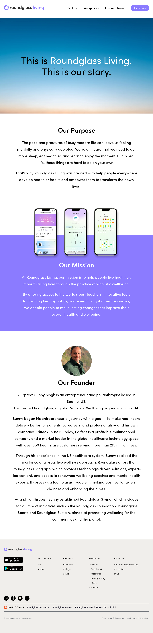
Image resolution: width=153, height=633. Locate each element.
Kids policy (144, 618)
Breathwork (96, 569)
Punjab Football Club (106, 607)
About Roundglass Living (126, 564)
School (66, 573)
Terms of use (119, 618)
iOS (39, 564)
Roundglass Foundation (38, 607)
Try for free (140, 7)
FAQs (116, 573)
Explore (72, 8)
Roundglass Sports (84, 607)
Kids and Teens (114, 8)
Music (94, 582)
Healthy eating (98, 578)
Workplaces (91, 8)
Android (41, 569)
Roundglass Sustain (62, 607)
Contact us (119, 569)
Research (93, 587)
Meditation (96, 573)
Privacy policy (107, 618)
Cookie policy (132, 618)
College (67, 569)
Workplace (68, 564)
